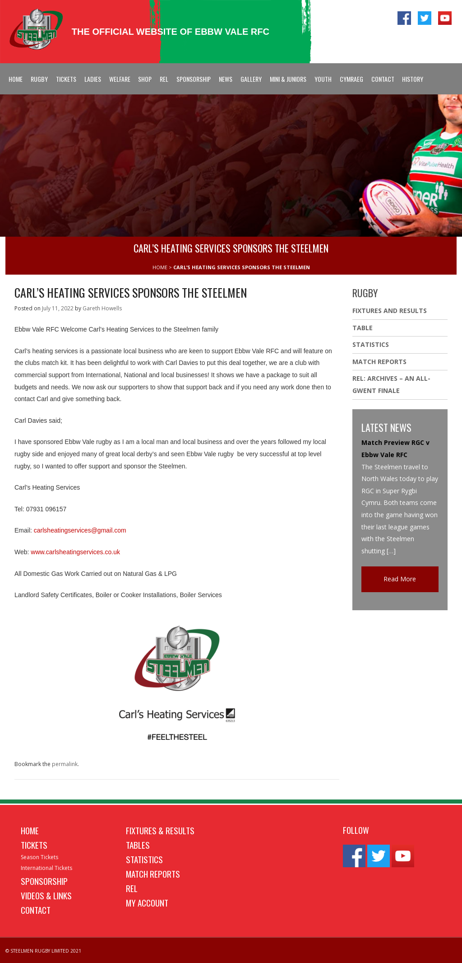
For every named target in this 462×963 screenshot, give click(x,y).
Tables (138, 844)
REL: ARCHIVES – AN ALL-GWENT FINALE (391, 384)
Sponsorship (193, 79)
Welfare (119, 79)
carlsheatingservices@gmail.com (80, 530)
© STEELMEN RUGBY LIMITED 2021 (43, 951)
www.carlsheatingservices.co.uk (75, 552)
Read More (399, 579)
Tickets (66, 79)
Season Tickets (39, 857)
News (225, 79)
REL (164, 79)
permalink (65, 764)
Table (362, 327)
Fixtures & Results (160, 830)
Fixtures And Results (389, 310)
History (412, 79)
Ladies (92, 79)
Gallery (251, 79)
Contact (382, 79)
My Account (147, 902)
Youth (323, 79)
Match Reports (379, 361)
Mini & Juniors (288, 79)
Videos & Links (46, 895)
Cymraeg (351, 79)
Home (16, 79)
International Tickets (46, 868)
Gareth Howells (102, 308)
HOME (159, 267)
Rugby (39, 79)
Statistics (370, 344)
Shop (145, 79)
